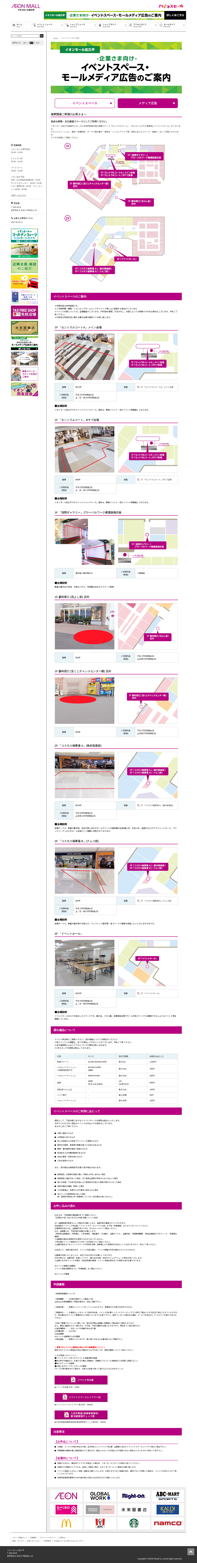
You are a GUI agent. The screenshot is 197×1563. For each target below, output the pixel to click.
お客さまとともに (33, 1541)
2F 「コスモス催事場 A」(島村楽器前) (157, 805)
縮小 (25, 43)
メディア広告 (147, 103)
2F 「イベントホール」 (151, 993)
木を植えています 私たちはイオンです (68, 1541)
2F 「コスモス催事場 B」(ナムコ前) (156, 900)
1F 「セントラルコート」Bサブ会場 (156, 479)
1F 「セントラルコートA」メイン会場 (157, 387)
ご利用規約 (47, 1541)
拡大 (38, 43)
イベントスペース (84, 103)
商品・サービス (18, 1541)
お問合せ (62, 1538)
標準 (31, 43)
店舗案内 (33, 1538)
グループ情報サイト (19, 1538)
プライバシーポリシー (48, 1538)
